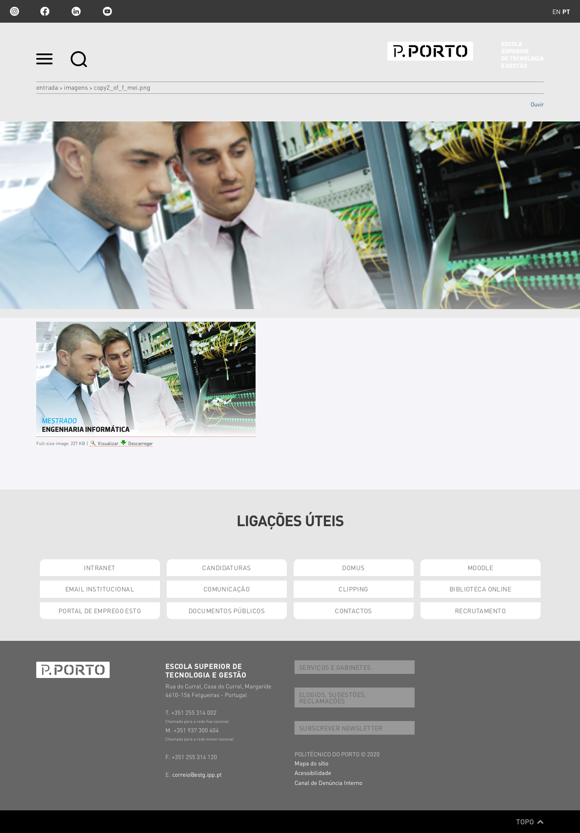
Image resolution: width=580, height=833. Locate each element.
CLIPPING (353, 589)
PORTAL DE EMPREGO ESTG (99, 610)
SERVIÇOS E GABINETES (335, 667)
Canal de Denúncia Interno (328, 782)
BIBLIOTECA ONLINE (480, 589)
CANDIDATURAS (226, 567)
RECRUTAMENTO (480, 610)
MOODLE (480, 567)
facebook (44, 11)
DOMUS (353, 567)
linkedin (76, 11)
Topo (530, 821)
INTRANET (99, 567)
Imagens (76, 87)
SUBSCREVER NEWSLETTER (341, 728)
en (556, 11)
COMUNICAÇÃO (226, 589)
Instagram (13, 11)
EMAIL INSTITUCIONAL (99, 589)
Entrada (47, 87)
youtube (107, 11)
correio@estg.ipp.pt (197, 774)
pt (566, 11)
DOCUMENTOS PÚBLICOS (226, 610)
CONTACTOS (353, 610)
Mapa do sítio (312, 763)
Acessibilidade (313, 772)
